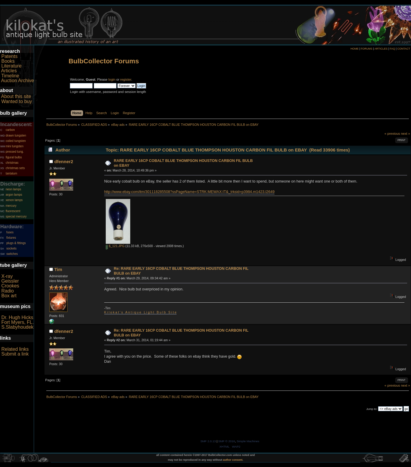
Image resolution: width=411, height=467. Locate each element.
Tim (58, 269)
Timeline (10, 75)
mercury (11, 205)
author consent (233, 459)
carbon (10, 129)
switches (12, 253)
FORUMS (366, 48)
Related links (15, 349)
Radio (7, 290)
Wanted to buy (16, 101)
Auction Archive (17, 80)
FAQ (392, 48)
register (125, 79)
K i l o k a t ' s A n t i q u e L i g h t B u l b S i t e (140, 312)
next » (405, 133)
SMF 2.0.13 (208, 441)
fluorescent (13, 211)
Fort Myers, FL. (17, 322)
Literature (11, 65)
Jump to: (371, 409)
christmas (12, 162)
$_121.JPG (115, 246)
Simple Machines (248, 441)
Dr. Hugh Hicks (17, 317)
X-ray (7, 276)
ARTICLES (381, 48)
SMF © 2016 (226, 441)
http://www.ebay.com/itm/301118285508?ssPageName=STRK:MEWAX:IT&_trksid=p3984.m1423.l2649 (189, 192)
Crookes (10, 285)
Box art (8, 295)
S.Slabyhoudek (17, 327)
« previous (392, 133)
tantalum (11, 173)
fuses (9, 232)
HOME (354, 48)
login (112, 79)
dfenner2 (63, 161)
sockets (11, 248)
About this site (16, 96)
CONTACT (403, 48)
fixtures (11, 237)
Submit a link (15, 353)
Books (7, 61)
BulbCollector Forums (103, 61)
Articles (9, 70)
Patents (9, 56)
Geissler (10, 281)
